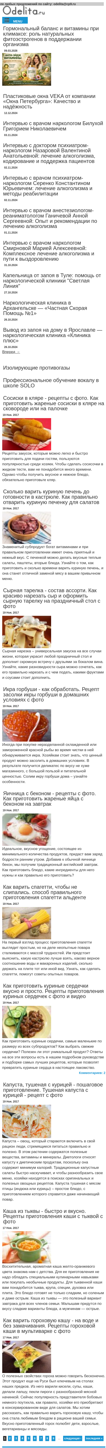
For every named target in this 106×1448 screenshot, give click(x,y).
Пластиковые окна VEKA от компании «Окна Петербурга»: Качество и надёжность (49, 101)
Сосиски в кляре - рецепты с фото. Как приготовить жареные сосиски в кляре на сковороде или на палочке (53, 403)
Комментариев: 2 (92, 1073)
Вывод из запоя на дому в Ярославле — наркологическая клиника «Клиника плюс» (52, 335)
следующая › (72, 1438)
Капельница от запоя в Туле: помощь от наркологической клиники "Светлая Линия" (52, 280)
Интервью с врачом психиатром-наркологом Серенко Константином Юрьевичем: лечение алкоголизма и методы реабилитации (47, 186)
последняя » (94, 1438)
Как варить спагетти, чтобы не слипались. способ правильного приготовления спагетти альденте (44, 892)
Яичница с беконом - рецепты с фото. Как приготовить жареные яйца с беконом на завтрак (49, 798)
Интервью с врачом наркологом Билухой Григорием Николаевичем (53, 126)
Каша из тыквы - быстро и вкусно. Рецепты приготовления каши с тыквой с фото (53, 1216)
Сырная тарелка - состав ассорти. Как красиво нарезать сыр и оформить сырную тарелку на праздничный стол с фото (51, 598)
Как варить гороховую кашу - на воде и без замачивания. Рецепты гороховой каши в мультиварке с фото (50, 1325)
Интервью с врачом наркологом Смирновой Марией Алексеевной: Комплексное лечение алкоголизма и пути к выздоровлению (48, 251)
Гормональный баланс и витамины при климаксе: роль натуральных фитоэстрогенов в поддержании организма (51, 36)
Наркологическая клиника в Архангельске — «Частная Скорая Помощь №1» (45, 308)
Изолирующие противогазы (36, 368)
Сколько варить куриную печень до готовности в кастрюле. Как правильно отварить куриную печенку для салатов (51, 496)
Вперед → (11, 352)
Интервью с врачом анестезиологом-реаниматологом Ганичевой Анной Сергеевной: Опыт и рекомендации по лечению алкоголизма (50, 218)
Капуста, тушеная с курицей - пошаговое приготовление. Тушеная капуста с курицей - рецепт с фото (53, 1090)
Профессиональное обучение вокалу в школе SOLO (51, 382)
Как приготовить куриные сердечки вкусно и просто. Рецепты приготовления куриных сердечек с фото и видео (53, 991)
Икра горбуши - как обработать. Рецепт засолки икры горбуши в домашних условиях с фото (51, 694)
